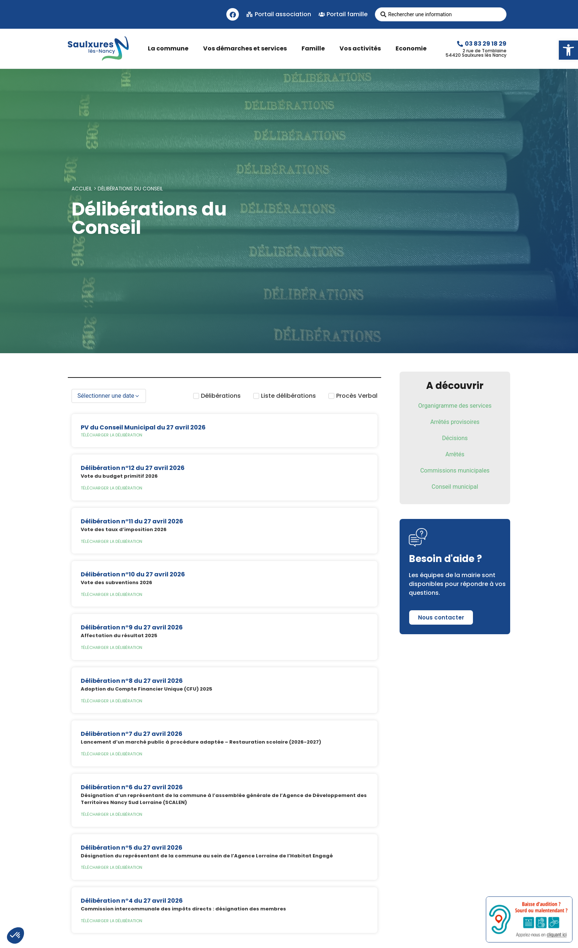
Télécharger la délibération (111, 435)
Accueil (82, 188)
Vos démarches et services (246, 48)
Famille (315, 48)
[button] (568, 50)
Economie (413, 48)
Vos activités (362, 48)
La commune (170, 48)
